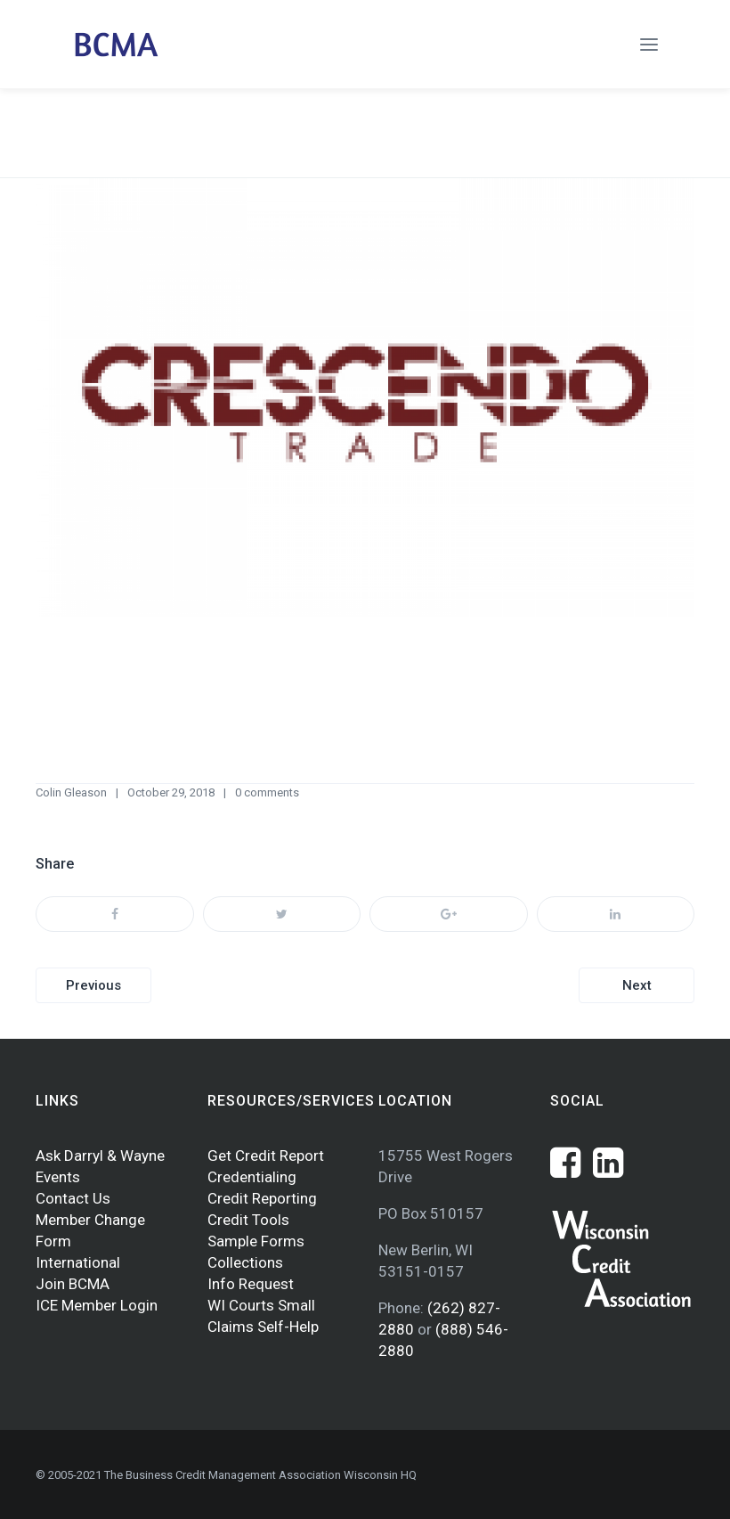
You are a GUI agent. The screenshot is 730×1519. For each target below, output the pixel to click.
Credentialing (251, 1177)
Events (58, 1177)
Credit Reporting (262, 1198)
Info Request (250, 1284)
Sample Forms (255, 1241)
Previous (93, 985)
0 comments (267, 792)
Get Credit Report (265, 1155)
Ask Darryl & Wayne (100, 1155)
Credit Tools (248, 1220)
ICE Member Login (97, 1305)
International (78, 1262)
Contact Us (73, 1198)
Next (637, 985)
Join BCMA (73, 1284)
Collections (245, 1262)
